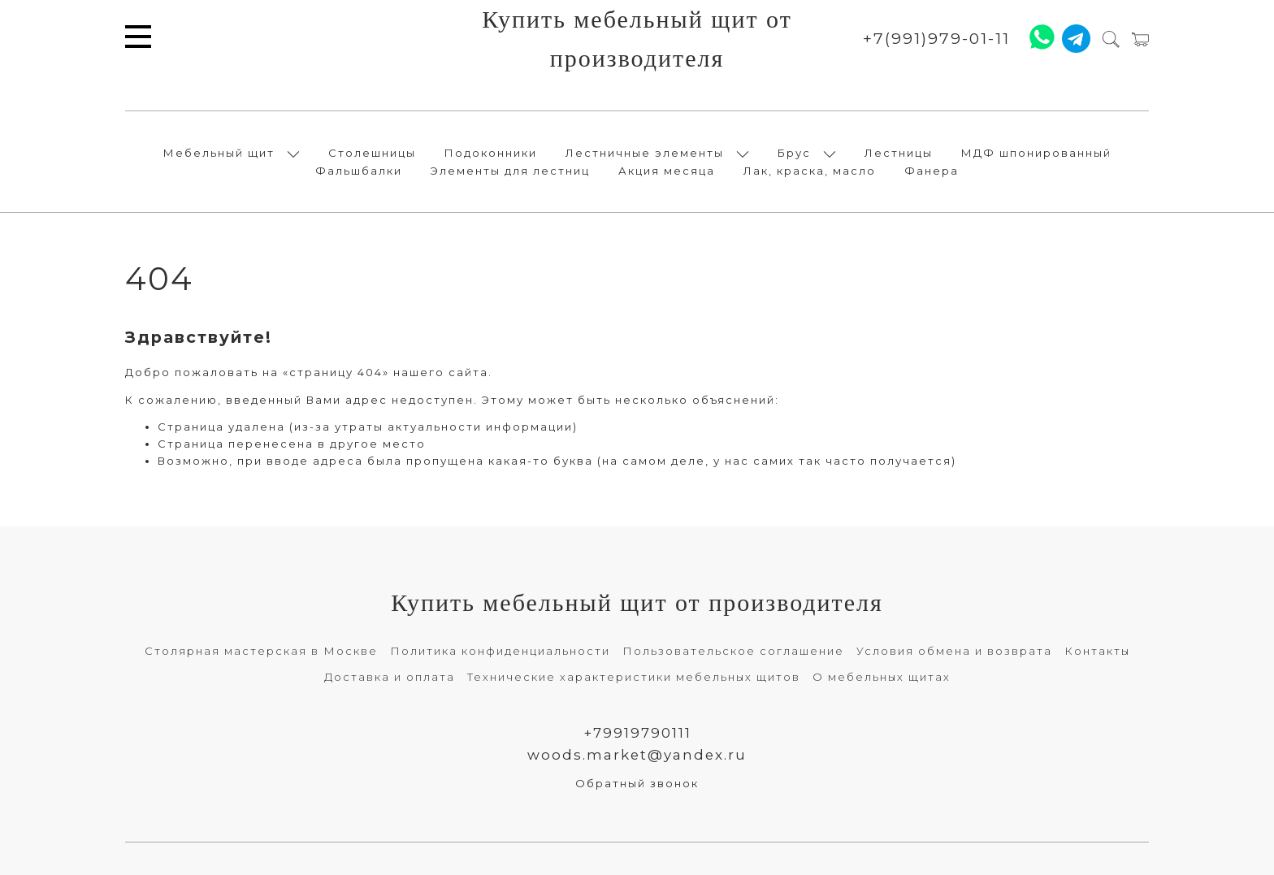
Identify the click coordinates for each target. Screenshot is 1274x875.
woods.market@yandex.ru (637, 755)
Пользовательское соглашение (733, 650)
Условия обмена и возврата (954, 650)
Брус (794, 152)
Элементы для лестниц (510, 170)
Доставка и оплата (389, 676)
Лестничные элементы (645, 152)
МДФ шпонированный (1036, 152)
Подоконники (490, 152)
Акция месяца (666, 170)
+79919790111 (637, 733)
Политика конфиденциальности (500, 650)
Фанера (931, 170)
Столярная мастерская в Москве (261, 650)
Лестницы (898, 152)
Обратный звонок (637, 783)
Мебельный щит (219, 152)
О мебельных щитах (881, 676)
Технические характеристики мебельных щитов (633, 676)
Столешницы (372, 152)
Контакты (1097, 650)
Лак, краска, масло (809, 170)
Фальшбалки (358, 170)
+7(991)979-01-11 (936, 38)
